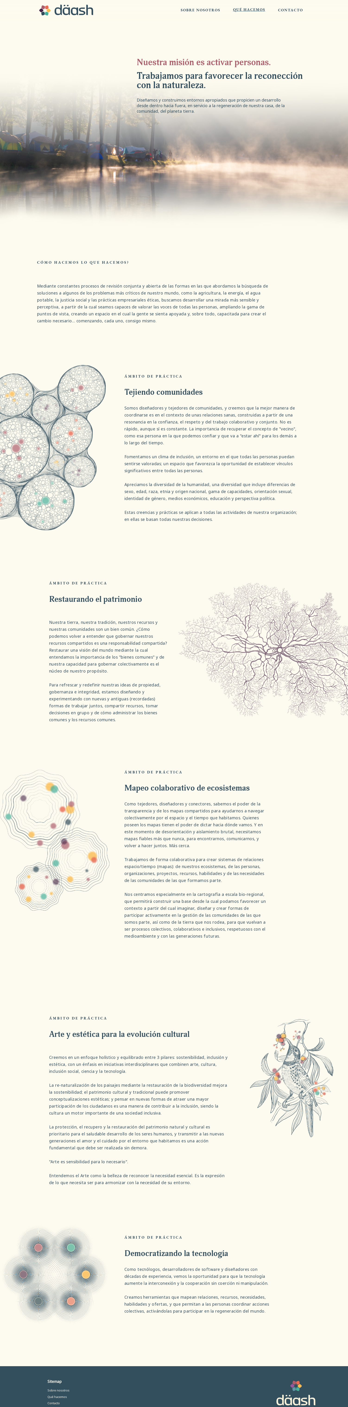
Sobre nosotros (58, 1390)
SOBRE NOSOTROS (200, 10)
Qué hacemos (57, 1397)
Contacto (53, 1403)
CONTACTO (290, 10)
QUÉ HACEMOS (249, 10)
